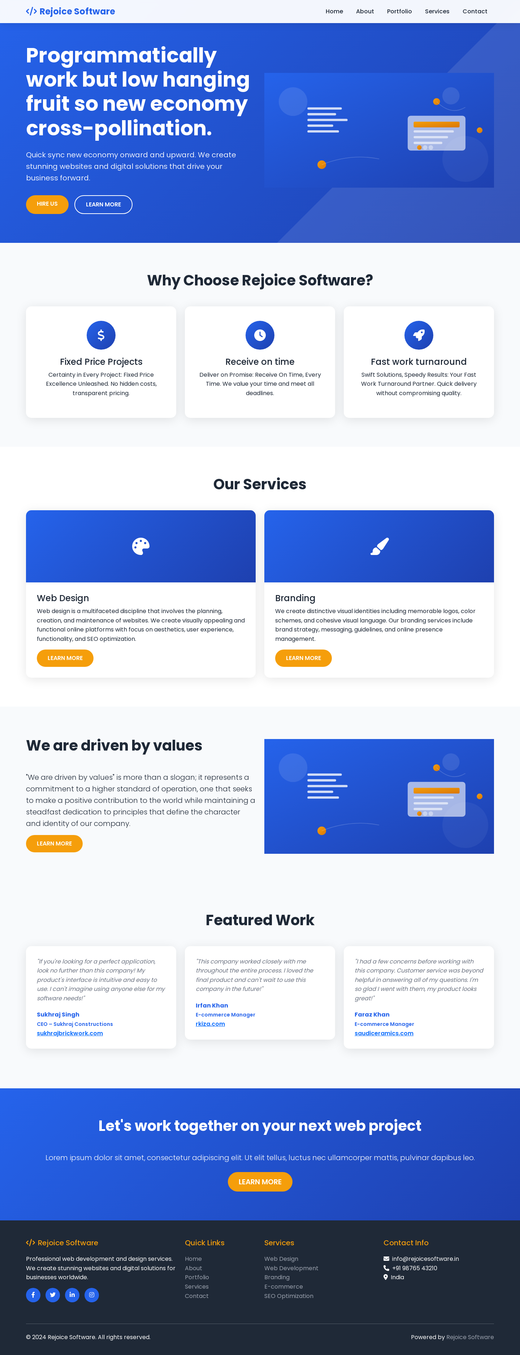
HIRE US (47, 204)
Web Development (291, 1268)
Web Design (281, 1259)
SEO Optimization (288, 1296)
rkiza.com (210, 1024)
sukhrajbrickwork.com (70, 1033)
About (365, 11)
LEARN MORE (103, 204)
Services (437, 11)
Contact (475, 11)
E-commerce (283, 1286)
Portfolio (399, 11)
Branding (277, 1277)
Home (334, 11)
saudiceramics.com (384, 1033)
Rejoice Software (70, 11)
